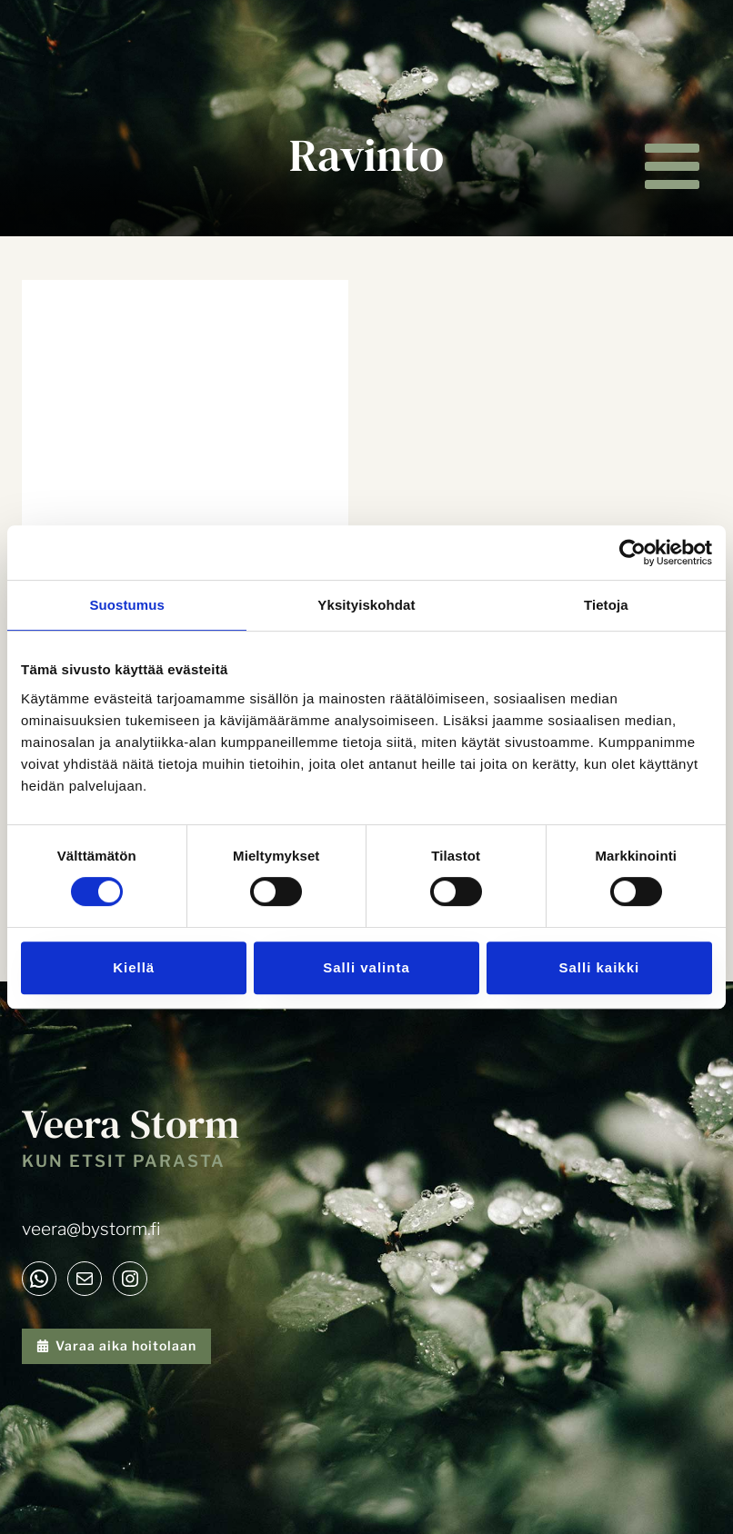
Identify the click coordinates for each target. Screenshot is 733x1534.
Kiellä (134, 967)
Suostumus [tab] (127, 605)
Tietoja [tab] (606, 605)
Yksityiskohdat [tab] (366, 605)
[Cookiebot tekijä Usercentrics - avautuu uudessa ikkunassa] (632, 552)
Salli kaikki (598, 967)
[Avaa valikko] (671, 167)
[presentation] (185, 388)
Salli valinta (366, 967)
